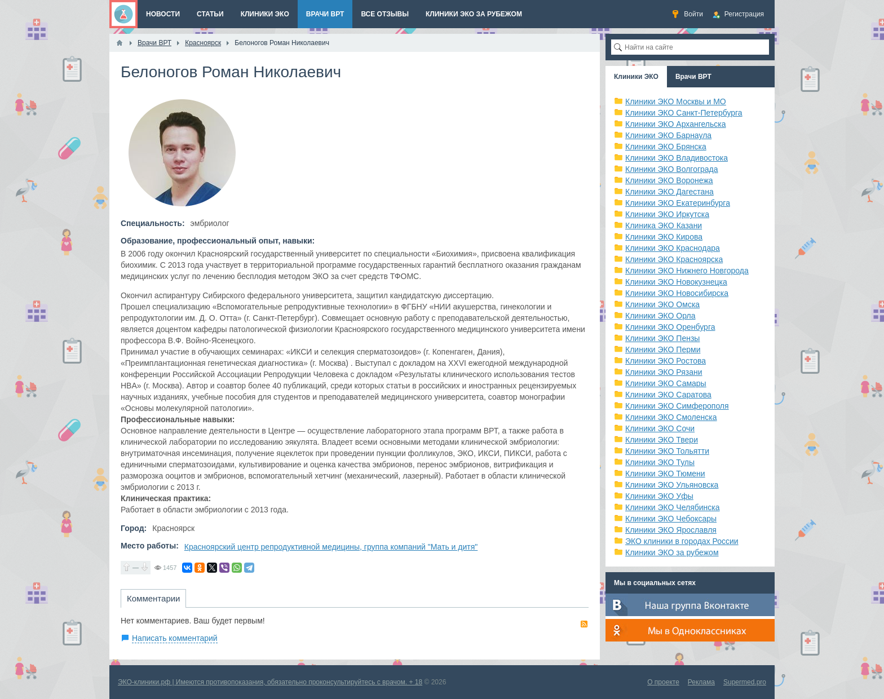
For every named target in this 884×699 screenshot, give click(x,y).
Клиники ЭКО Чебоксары (671, 518)
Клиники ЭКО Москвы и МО (675, 101)
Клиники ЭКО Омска (662, 304)
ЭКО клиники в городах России (682, 541)
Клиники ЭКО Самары (665, 383)
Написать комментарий (175, 638)
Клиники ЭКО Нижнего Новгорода (687, 270)
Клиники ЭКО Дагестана (669, 191)
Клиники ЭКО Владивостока (676, 157)
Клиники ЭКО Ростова (665, 360)
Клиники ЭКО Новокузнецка (676, 281)
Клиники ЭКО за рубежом (672, 552)
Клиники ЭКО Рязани (663, 372)
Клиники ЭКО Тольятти (667, 450)
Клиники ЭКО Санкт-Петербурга (683, 112)
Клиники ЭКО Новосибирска (676, 293)
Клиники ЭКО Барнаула (668, 135)
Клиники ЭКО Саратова (668, 394)
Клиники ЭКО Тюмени (665, 473)
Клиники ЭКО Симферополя (677, 405)
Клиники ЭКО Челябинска (672, 507)
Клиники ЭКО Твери (661, 439)
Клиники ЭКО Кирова (663, 236)
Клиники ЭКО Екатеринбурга (677, 202)
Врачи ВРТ (693, 77)
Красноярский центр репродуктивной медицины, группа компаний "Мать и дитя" (331, 546)
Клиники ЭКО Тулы (660, 462)
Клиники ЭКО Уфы (659, 496)
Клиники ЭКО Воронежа (669, 180)
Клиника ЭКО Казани (663, 225)
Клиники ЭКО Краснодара (672, 248)
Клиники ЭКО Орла (660, 315)
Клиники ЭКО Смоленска (671, 417)
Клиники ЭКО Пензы (662, 338)
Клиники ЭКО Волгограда (671, 169)
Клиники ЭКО (636, 77)
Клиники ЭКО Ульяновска (671, 484)
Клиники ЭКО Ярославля (671, 529)
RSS (584, 624)
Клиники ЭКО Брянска (665, 146)
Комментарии (153, 598)
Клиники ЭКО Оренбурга (670, 326)
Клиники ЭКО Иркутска (667, 214)
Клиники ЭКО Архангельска (675, 124)
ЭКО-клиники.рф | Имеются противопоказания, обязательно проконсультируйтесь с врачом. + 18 (270, 682)
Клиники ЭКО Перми (662, 349)
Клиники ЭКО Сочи (660, 428)
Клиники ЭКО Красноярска (674, 259)
